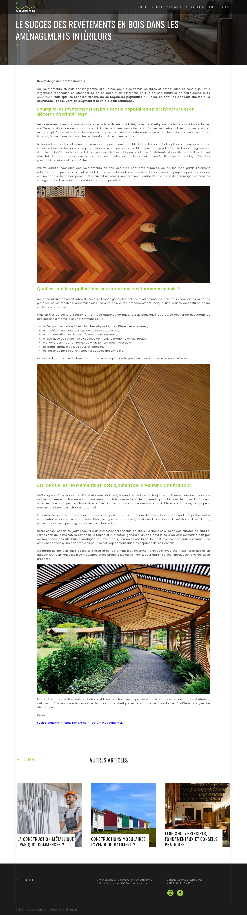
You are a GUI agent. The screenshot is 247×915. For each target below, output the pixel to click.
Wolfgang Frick (112, 723)
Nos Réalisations (195, 7)
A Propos (157, 7)
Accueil (141, 7)
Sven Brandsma (48, 723)
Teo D (94, 723)
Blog (211, 7)
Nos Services (174, 7)
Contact (224, 7)
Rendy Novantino (75, 723)
